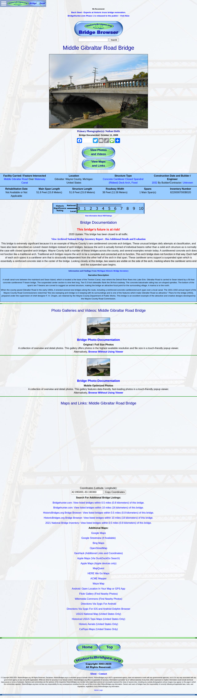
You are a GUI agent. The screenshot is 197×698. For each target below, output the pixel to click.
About (93, 673)
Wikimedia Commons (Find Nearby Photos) (98, 599)
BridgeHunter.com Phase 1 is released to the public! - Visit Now (98, 16)
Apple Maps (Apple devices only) (98, 563)
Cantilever (119, 179)
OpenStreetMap (98, 548)
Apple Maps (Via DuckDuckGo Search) (98, 558)
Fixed (134, 182)
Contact (103, 673)
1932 (154, 182)
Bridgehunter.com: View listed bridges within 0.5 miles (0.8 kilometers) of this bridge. (98, 502)
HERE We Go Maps (98, 573)
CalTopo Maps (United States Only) (98, 629)
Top (109, 647)
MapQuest (98, 568)
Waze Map (98, 583)
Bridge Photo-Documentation (98, 339)
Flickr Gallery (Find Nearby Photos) (98, 593)
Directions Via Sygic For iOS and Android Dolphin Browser (98, 609)
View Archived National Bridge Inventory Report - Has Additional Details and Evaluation (98, 239)
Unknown (188, 182)
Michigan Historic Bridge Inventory (113, 271)
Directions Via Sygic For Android (98, 603)
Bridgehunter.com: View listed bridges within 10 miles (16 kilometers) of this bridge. (98, 507)
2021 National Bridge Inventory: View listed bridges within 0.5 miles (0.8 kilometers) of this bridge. (98, 523)
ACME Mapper (98, 578)
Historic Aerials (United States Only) (98, 624)
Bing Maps (98, 543)
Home (87, 647)
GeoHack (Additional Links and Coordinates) (98, 553)
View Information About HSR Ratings (98, 216)
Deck (121, 182)
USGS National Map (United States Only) (98, 614)
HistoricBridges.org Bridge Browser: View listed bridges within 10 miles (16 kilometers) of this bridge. (98, 517)
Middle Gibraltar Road (16, 179)
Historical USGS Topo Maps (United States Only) (98, 619)
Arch (127, 182)
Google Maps (98, 533)
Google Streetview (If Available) (98, 538)
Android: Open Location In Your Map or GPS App (98, 588)
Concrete (108, 179)
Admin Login (98, 690)
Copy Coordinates (115, 492)
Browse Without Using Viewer (105, 351)
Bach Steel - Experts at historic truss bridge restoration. (98, 12)
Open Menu (3, 3)
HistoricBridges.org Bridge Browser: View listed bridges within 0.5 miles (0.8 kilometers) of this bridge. (98, 512)
